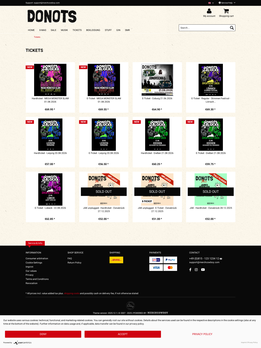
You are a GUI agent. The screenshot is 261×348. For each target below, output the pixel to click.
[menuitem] (209, 3)
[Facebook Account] (190, 269)
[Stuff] (108, 30)
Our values (31, 271)
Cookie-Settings (34, 262)
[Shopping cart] (226, 11)
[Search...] (207, 27)
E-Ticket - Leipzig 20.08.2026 (104, 153)
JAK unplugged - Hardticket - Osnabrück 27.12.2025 (104, 209)
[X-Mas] (42, 30)
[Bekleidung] (93, 30)
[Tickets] (77, 30)
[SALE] (53, 30)
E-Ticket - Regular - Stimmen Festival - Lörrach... (210, 100)
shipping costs (71, 293)
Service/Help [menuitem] (227, 2)
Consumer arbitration (37, 258)
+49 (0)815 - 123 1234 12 (204, 259)
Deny (43, 334)
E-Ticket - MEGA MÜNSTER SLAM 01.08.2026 (104, 100)
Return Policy (74, 262)
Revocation (31, 283)
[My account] (210, 11)
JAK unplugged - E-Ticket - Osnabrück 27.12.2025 (157, 209)
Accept (123, 334)
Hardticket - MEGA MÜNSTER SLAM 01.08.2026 (50, 100)
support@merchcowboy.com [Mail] (205, 261)
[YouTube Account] (203, 269)
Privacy (29, 275)
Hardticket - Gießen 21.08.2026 (157, 153)
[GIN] (118, 30)
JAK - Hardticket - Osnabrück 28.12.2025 (211, 208)
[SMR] (127, 30)
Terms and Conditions (37, 279)
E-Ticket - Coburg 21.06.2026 (157, 98)
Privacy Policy (202, 334)
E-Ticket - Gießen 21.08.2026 (211, 153)
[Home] (31, 30)
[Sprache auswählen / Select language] (211, 3)
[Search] (231, 27)
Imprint (29, 267)
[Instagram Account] (196, 269)
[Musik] (64, 30)
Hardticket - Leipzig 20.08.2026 (50, 153)
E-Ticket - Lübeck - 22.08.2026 (50, 208)
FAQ (70, 258)
